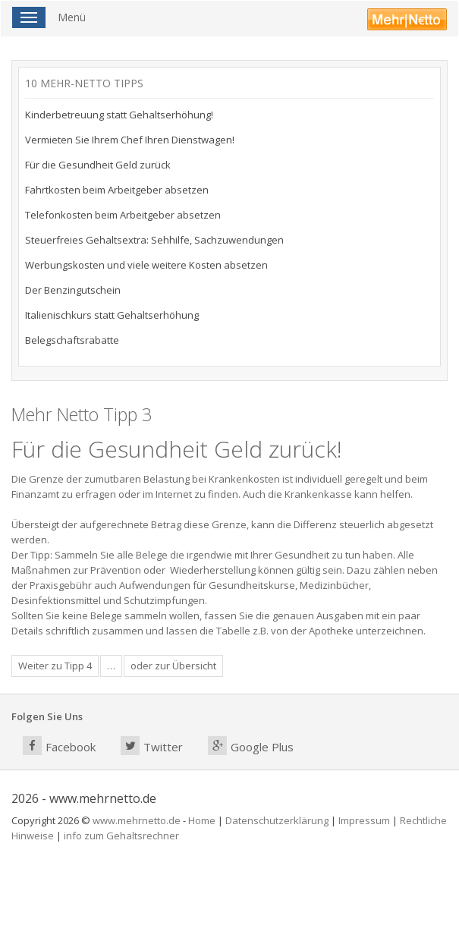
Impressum (364, 820)
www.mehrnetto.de (137, 820)
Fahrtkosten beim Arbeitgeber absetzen (117, 190)
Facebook (59, 745)
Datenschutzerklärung (277, 820)
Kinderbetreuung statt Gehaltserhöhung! (119, 114)
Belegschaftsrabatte (72, 340)
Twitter (152, 745)
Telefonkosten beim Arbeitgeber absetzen (123, 215)
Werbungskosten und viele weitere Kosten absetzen (146, 265)
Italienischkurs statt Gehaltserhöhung (112, 315)
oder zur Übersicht (173, 665)
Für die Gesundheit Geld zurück (98, 165)
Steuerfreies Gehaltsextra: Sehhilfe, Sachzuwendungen (154, 240)
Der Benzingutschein (73, 290)
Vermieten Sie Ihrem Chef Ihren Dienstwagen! (129, 139)
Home (201, 820)
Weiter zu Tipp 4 (55, 665)
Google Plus (251, 745)
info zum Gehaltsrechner (121, 835)
